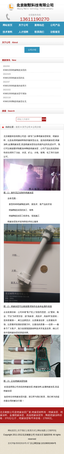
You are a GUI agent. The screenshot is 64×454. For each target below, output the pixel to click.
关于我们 (22, 430)
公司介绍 (32, 50)
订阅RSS (51, 430)
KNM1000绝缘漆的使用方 (14, 86)
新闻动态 (39, 25)
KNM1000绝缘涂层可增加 (14, 93)
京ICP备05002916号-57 (19, 443)
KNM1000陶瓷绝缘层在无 (14, 101)
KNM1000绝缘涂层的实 (13, 78)
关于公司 (23, 25)
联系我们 (39, 32)
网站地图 (41, 430)
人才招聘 (23, 32)
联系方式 (32, 430)
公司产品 (55, 25)
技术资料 (7, 32)
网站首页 (7, 25)
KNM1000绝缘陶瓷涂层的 (14, 70)
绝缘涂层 (39, 435)
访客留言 (55, 32)
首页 (18, 127)
